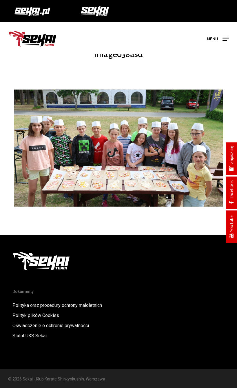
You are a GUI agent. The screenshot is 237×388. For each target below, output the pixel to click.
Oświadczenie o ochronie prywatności (50, 325)
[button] (218, 38)
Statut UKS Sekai (29, 335)
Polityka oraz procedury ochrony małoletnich (57, 305)
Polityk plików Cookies (35, 315)
